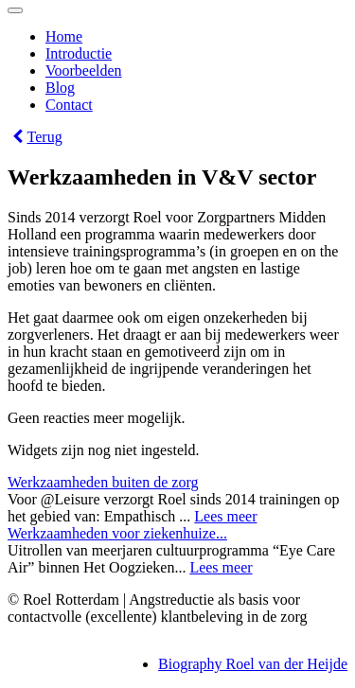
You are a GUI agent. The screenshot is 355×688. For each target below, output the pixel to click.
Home (63, 36)
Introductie (78, 53)
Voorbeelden (83, 70)
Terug (35, 137)
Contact (69, 105)
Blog (60, 87)
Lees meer (225, 516)
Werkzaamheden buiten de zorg (103, 482)
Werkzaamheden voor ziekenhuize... (117, 533)
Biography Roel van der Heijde (252, 664)
